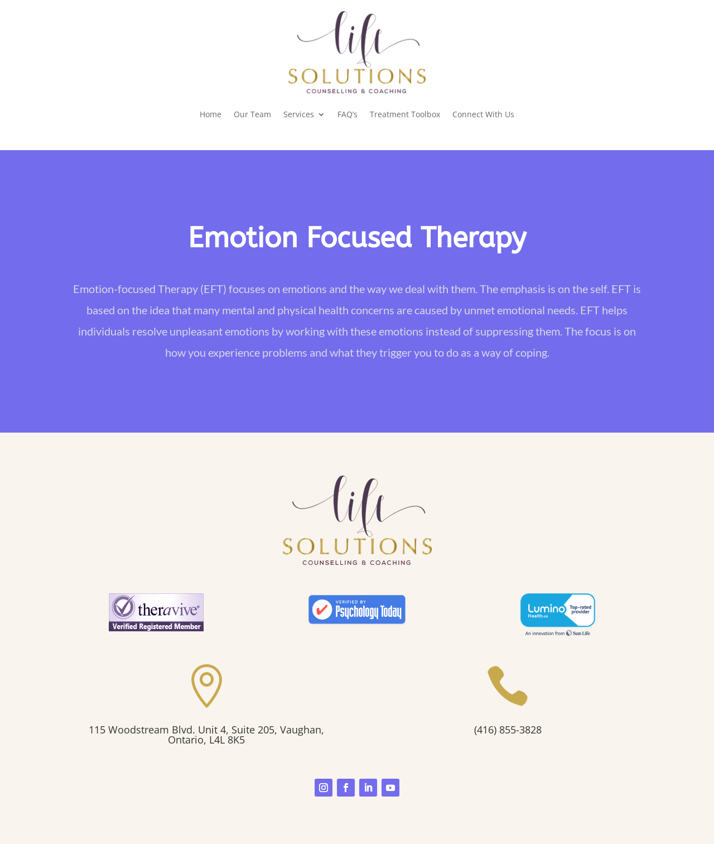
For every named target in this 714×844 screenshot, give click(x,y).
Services (298, 114)
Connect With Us (483, 114)
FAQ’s (347, 114)
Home (210, 114)
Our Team (252, 114)
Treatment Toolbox (405, 114)
